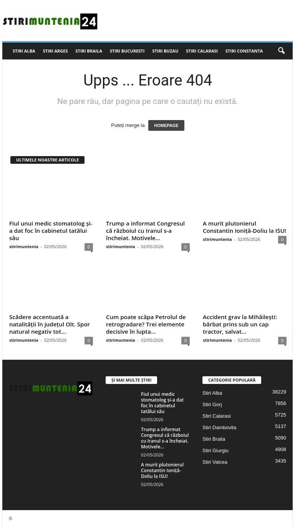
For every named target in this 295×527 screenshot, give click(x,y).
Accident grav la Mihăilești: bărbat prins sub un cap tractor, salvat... (240, 324)
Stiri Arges (55, 51)
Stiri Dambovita (219, 427)
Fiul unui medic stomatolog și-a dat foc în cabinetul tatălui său (51, 230)
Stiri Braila (89, 51)
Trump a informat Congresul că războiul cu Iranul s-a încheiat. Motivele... (145, 230)
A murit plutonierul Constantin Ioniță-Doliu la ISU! (244, 226)
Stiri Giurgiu (215, 450)
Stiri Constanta (244, 51)
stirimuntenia (23, 246)
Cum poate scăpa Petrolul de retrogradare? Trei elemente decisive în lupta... (146, 324)
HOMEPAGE (166, 125)
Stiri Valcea (214, 462)
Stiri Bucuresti (127, 51)
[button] (281, 51)
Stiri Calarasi (202, 51)
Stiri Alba (24, 51)
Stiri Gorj (212, 404)
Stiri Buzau (165, 51)
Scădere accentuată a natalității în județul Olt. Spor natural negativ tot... (49, 324)
